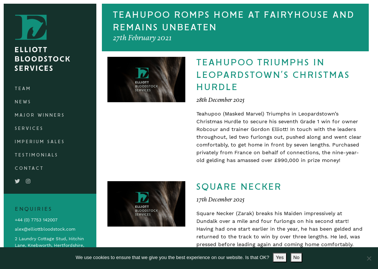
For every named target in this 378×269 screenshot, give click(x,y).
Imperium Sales (40, 142)
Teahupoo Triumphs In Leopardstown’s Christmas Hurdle (273, 75)
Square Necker (239, 187)
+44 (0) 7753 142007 (36, 220)
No (296, 257)
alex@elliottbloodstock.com (45, 229)
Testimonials (36, 155)
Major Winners (40, 115)
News (23, 102)
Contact (29, 168)
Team (23, 89)
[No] (368, 258)
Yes (280, 257)
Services (29, 128)
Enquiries (33, 209)
